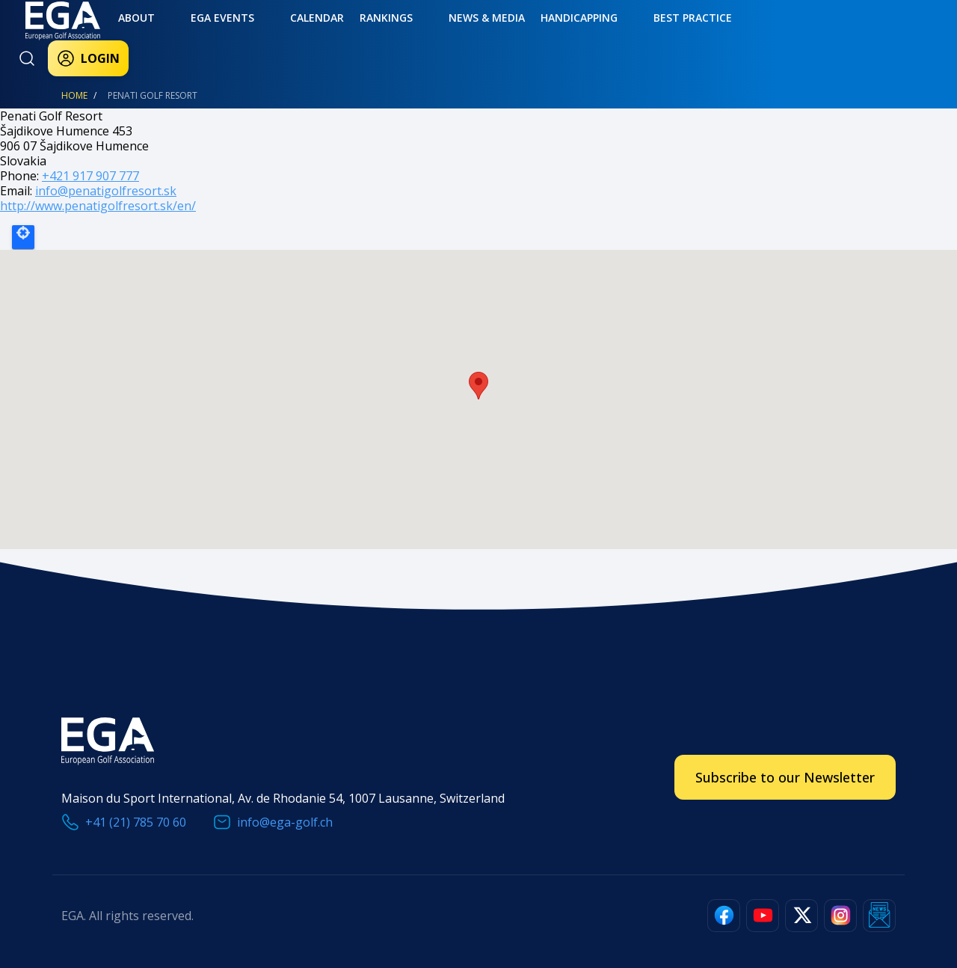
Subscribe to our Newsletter (785, 777)
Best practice (568, 35)
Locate (23, 237)
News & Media (395, 35)
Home (74, 95)
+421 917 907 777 (90, 176)
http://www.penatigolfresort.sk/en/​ (98, 205)
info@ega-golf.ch (285, 822)
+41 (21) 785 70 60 (135, 822)
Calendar (259, 35)
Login (771, 39)
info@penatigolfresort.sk (105, 191)
